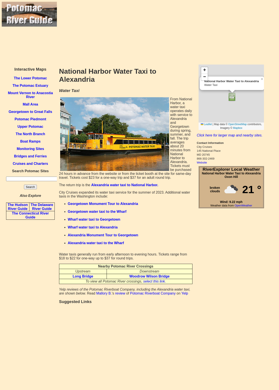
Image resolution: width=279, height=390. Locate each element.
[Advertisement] (167, 32)
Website (202, 162)
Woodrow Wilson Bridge (149, 276)
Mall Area (30, 104)
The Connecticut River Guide (30, 215)
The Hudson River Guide (18, 207)
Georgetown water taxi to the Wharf (97, 211)
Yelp (184, 293)
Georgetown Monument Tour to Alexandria (103, 204)
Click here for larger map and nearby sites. (229, 135)
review (120, 293)
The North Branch (30, 134)
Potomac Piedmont (30, 119)
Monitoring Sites (30, 149)
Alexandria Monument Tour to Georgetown (103, 235)
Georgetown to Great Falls (30, 112)
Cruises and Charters (30, 163)
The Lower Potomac (30, 78)
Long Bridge (83, 276)
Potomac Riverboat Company (153, 293)
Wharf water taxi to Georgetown (94, 219)
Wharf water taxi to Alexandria (93, 227)
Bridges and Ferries (30, 156)
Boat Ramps (30, 141)
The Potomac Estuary (30, 85)
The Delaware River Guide (42, 207)
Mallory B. (104, 293)
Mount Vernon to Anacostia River (30, 95)
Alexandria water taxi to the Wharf (96, 243)
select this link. (154, 281)
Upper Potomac (30, 126)
